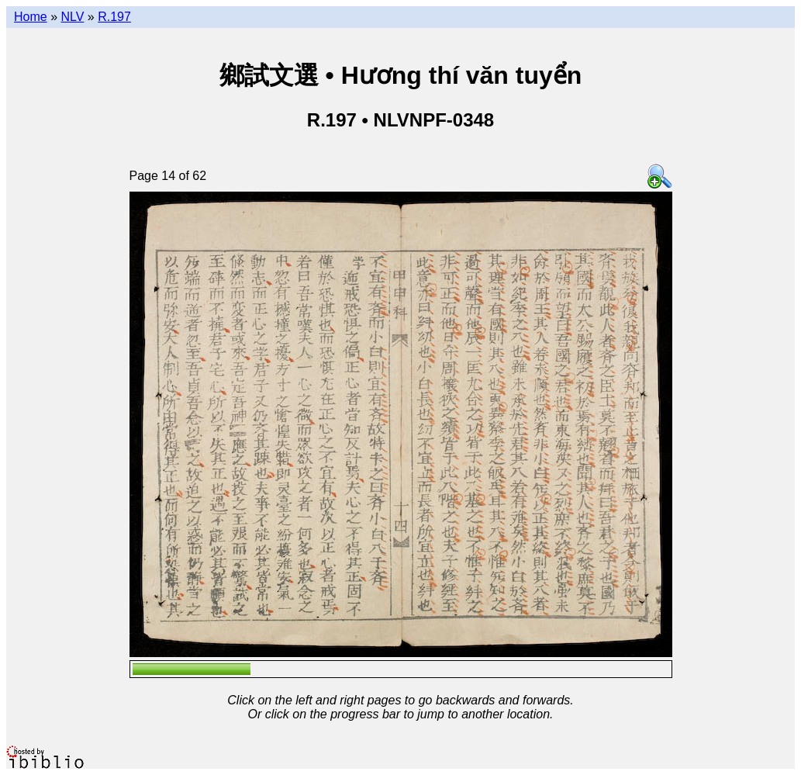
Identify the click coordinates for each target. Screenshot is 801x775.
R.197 (114, 16)
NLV (72, 16)
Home (30, 16)
